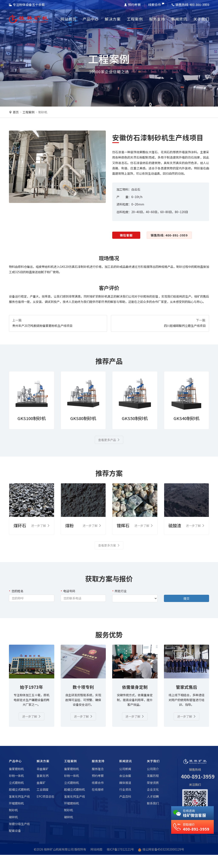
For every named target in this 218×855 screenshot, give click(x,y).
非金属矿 (43, 769)
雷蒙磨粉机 (16, 769)
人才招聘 (153, 796)
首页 (16, 112)
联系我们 (153, 803)
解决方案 (112, 19)
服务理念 (98, 769)
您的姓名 (16, 591)
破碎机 (13, 817)
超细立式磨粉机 (19, 789)
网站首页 (68, 19)
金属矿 (41, 782)
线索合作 (156, 4)
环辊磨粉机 (16, 803)
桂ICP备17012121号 (120, 849)
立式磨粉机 (16, 782)
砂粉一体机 (16, 776)
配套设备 (15, 831)
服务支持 (157, 19)
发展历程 (153, 776)
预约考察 (132, 4)
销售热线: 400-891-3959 (169, 235)
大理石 (153, 152)
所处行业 (119, 591)
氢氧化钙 (43, 776)
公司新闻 (125, 769)
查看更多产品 (109, 440)
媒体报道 (125, 782)
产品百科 (125, 796)
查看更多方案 (109, 545)
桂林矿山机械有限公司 (59, 849)
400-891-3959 (198, 776)
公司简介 (153, 769)
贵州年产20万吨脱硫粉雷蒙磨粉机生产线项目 (42, 325)
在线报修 (98, 789)
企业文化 (153, 789)
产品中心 (90, 19)
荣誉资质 (153, 782)
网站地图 (96, 849)
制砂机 (42, 112)
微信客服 (126, 235)
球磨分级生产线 (19, 824)
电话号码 (68, 591)
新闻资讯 (179, 19)
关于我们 (201, 19)
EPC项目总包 (45, 796)
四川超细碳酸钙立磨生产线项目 (185, 325)
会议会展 (125, 776)
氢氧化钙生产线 (19, 796)
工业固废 (43, 789)
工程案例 (135, 19)
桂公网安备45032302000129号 (163, 849)
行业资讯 (125, 789)
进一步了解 (31, 716)
